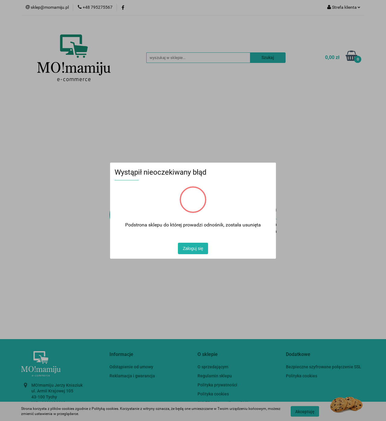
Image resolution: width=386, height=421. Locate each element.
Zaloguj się (193, 248)
